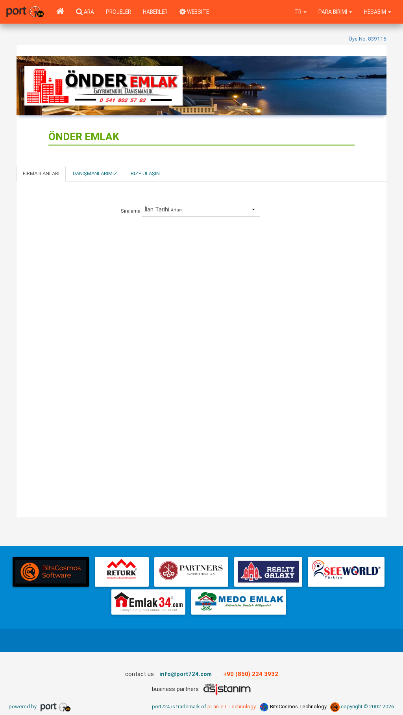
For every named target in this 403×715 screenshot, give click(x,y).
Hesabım (377, 11)
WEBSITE (194, 11)
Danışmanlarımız (95, 173)
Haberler (155, 11)
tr (300, 11)
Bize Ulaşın (145, 173)
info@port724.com (185, 674)
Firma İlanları (41, 173)
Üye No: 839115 (367, 38)
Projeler (118, 11)
